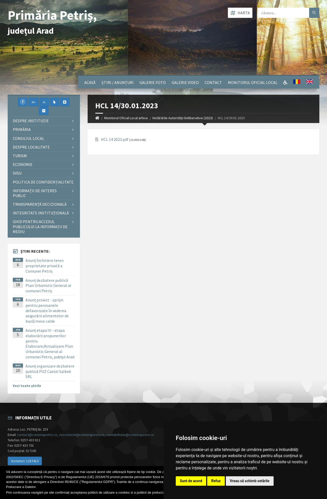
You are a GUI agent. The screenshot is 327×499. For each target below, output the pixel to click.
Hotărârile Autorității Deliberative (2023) (183, 118)
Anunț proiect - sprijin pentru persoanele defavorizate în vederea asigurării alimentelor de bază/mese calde (47, 310)
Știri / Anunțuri (117, 82)
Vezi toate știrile (27, 385)
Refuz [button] (216, 481)
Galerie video (185, 82)
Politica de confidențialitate (43, 182)
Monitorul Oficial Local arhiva (126, 118)
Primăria (22, 129)
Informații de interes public (35, 193)
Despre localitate (31, 147)
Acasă (90, 82)
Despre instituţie (31, 120)
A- (44, 102)
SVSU (17, 173)
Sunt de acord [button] (191, 481)
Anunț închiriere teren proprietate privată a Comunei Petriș (45, 266)
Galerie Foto (152, 82)
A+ (34, 102)
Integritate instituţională (41, 212)
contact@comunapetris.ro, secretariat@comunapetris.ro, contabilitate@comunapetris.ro (85, 434)
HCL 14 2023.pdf (115, 139)
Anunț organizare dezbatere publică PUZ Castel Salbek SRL (50, 371)
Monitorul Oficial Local (252, 82)
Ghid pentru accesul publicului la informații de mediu (40, 226)
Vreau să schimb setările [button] (250, 481)
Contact (213, 82)
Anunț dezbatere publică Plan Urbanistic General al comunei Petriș (48, 286)
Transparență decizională (40, 204)
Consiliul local (28, 138)
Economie (22, 164)
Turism (20, 155)
